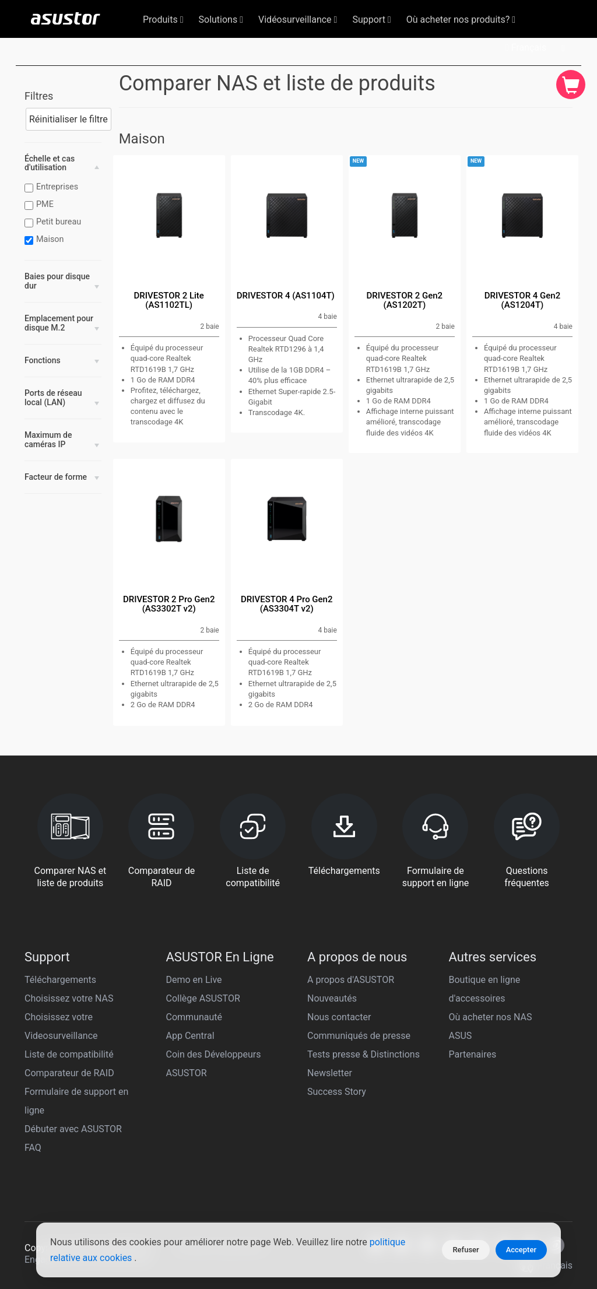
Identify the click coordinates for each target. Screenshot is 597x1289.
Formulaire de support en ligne (76, 1101)
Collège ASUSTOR (203, 998)
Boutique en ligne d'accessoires (485, 989)
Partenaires (473, 1054)
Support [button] (371, 19)
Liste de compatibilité (69, 1054)
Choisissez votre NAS (69, 998)
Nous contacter (339, 1017)
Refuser (465, 1249)
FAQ (32, 1147)
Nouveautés (332, 998)
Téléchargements (60, 979)
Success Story (336, 1091)
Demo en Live (194, 979)
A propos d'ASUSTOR (350, 979)
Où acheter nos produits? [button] (460, 19)
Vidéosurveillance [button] (297, 19)
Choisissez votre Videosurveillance (61, 1026)
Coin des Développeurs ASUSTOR (213, 1064)
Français (525, 47)
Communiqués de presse (358, 1035)
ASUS (460, 1035)
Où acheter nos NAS (490, 1017)
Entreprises (52, 187)
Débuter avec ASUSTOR (73, 1129)
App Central (190, 1035)
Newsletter (329, 1073)
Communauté (194, 1017)
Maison (45, 239)
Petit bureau (54, 222)
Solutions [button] (221, 19)
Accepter (521, 1249)
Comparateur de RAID (69, 1073)
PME (40, 204)
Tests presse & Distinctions (363, 1054)
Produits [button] (163, 19)
